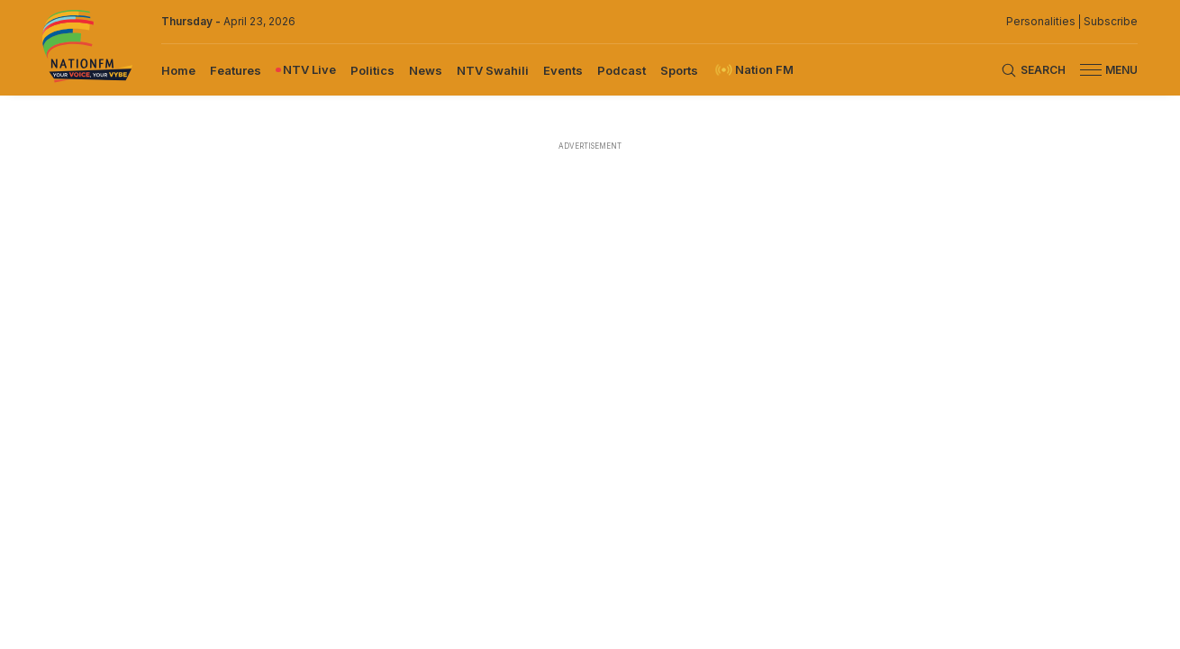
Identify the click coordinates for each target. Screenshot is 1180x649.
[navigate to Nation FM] (753, 70)
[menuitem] (178, 69)
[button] (1102, 69)
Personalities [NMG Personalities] (1041, 21)
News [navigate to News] (425, 70)
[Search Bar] (1033, 70)
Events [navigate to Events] (563, 70)
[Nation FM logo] (87, 48)
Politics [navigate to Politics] (372, 70)
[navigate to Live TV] (306, 70)
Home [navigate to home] (178, 70)
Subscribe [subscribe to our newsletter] (1111, 21)
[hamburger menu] (1091, 69)
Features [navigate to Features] (235, 70)
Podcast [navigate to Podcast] (621, 70)
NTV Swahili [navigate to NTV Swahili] (493, 70)
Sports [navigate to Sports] (679, 70)
